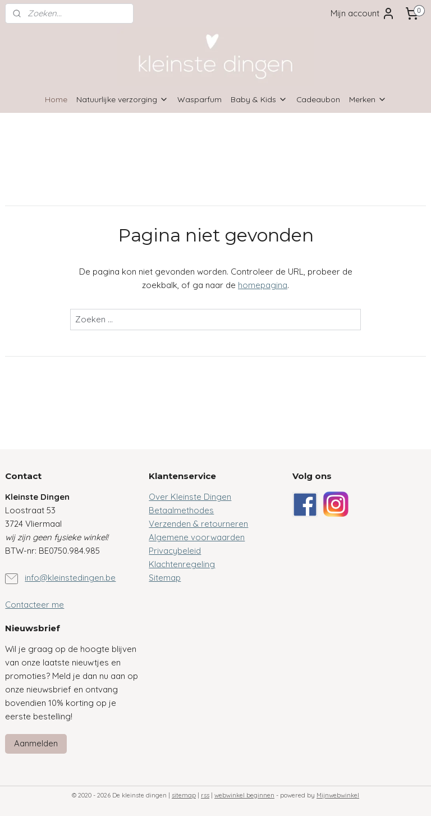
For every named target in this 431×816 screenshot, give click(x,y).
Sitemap (165, 577)
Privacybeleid (175, 550)
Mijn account (363, 13)
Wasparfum (199, 99)
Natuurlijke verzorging (122, 99)
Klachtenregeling (182, 564)
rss (205, 795)
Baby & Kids (259, 99)
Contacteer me (34, 604)
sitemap (184, 795)
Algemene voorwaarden (197, 537)
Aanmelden (36, 743)
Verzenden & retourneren (198, 523)
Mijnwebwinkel (338, 795)
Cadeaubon (318, 99)
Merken (368, 99)
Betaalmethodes (181, 510)
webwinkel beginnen (244, 795)
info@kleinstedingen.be (70, 577)
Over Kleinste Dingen (190, 496)
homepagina (262, 285)
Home (56, 99)
